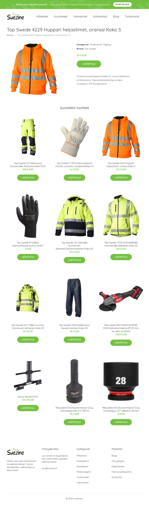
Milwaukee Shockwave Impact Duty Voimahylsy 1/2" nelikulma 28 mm (121, 412)
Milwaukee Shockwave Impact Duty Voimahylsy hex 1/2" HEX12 (74, 412)
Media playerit (84, 474)
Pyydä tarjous (122, 4)
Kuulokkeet (61, 17)
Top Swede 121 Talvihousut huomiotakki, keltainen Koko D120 (28, 167)
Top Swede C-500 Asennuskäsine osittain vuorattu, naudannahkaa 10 (74, 167)
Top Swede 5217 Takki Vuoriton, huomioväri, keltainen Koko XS (27, 329)
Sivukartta (117, 479)
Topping (107, 47)
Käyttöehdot (118, 469)
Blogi (116, 17)
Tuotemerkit (132, 17)
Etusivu (10, 37)
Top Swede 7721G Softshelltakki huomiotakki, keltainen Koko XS (121, 247)
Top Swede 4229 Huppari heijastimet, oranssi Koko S (121, 167)
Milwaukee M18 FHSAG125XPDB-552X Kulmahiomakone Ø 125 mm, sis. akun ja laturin (121, 330)
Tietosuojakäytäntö (122, 474)
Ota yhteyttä (118, 463)
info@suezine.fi (49, 470)
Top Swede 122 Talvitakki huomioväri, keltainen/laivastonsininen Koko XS (74, 248)
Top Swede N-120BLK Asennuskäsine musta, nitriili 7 (28, 247)
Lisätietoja (89, 66)
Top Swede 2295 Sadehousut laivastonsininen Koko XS (74, 329)
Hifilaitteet (42, 17)
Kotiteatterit (100, 17)
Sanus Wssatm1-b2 (28, 399)
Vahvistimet (80, 17)
